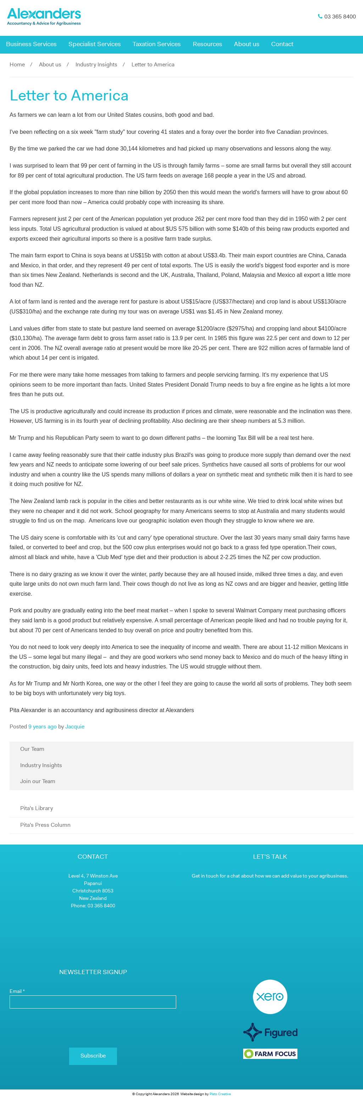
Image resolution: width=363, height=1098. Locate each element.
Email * (17, 991)
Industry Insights (96, 65)
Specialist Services (94, 44)
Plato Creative (220, 1094)
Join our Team (37, 782)
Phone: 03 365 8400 (93, 906)
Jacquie (74, 727)
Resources (207, 44)
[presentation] (93, 1028)
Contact (282, 44)
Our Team (32, 749)
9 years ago (42, 727)
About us (246, 44)
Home (17, 65)
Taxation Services (157, 44)
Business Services (31, 44)
